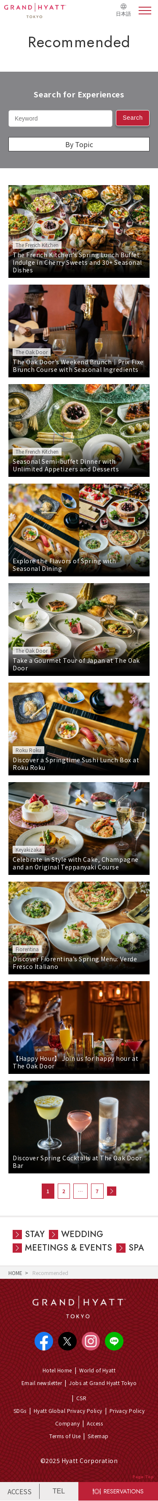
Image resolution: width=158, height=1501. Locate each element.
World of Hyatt (97, 1370)
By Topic (79, 144)
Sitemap (98, 1435)
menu (145, 10)
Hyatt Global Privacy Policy (68, 1410)
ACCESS (20, 1491)
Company (67, 1423)
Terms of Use (65, 1435)
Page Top (143, 1477)
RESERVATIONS (124, 1491)
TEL (59, 1491)
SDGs (20, 1410)
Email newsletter (41, 1382)
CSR (81, 1397)
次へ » (111, 1191)
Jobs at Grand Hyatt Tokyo (103, 1382)
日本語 (123, 14)
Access (95, 1423)
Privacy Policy (127, 1410)
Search (133, 117)
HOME (15, 1272)
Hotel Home (57, 1370)
